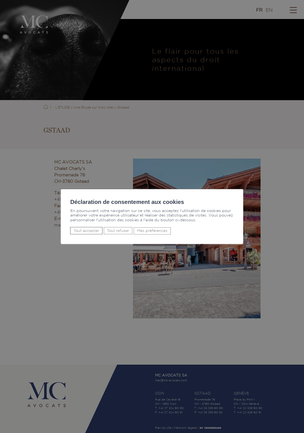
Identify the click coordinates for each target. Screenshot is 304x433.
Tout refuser (118, 231)
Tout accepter (86, 231)
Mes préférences (152, 231)
